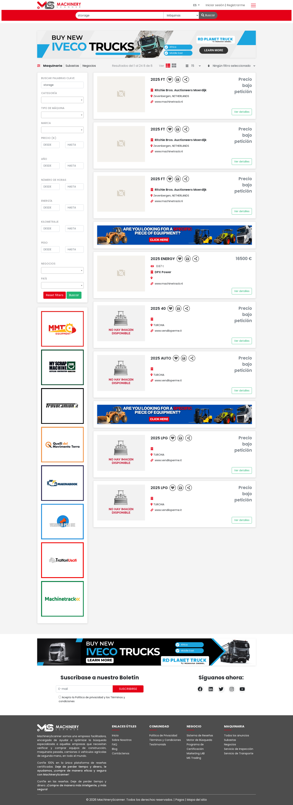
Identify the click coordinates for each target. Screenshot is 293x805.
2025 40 (159, 308)
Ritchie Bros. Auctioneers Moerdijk (180, 90)
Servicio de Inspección (238, 749)
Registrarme (236, 5)
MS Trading (194, 758)
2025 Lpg (160, 487)
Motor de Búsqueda (199, 740)
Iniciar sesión (215, 5)
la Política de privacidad (87, 697)
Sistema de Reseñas (200, 735)
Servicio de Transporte (238, 753)
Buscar (208, 15)
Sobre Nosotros (122, 740)
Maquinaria (52, 66)
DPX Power (163, 272)
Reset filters (54, 295)
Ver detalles (241, 112)
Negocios (89, 66)
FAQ (114, 744)
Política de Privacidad (163, 735)
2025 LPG (160, 438)
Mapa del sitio (197, 800)
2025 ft (158, 79)
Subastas (72, 66)
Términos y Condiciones (165, 740)
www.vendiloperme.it (168, 331)
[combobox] (62, 100)
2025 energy (163, 258)
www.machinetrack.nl (169, 102)
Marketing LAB (196, 753)
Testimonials (157, 744)
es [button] (195, 5)
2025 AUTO (161, 358)
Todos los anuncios (236, 735)
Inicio (115, 735)
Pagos (180, 800)
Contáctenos (120, 753)
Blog (114, 749)
